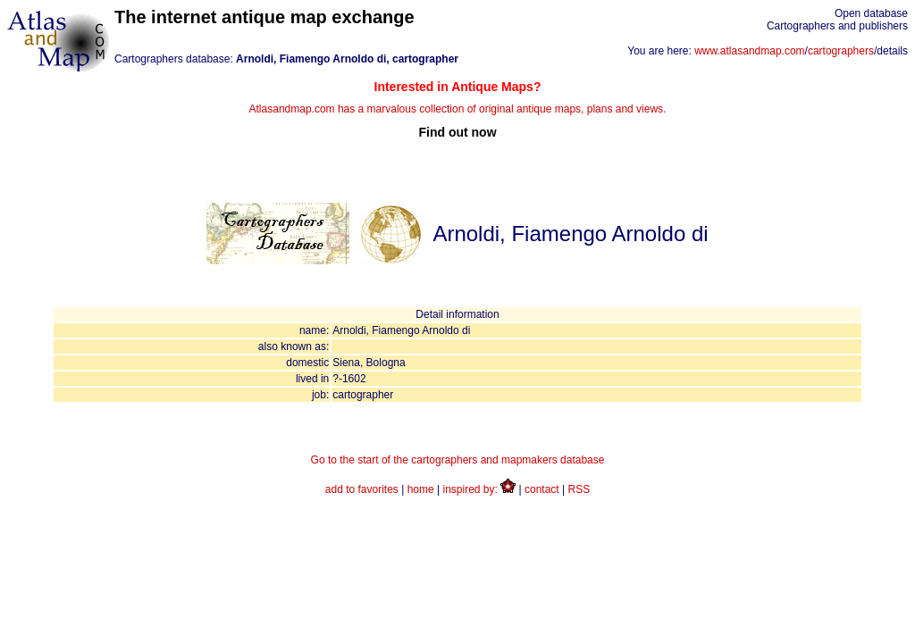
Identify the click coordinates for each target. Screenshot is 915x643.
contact (542, 489)
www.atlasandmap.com (749, 51)
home (420, 489)
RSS (579, 489)
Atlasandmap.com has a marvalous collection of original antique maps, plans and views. (457, 109)
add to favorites (362, 489)
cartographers (841, 51)
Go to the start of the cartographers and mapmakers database (458, 460)
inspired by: (479, 489)
